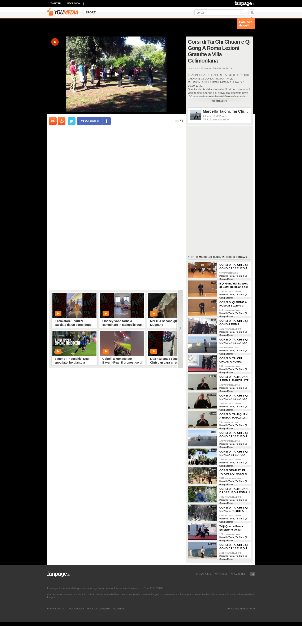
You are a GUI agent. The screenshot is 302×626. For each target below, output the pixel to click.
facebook (73, 3)
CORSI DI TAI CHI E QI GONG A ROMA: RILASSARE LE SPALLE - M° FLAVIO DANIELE (233, 322)
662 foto (221, 116)
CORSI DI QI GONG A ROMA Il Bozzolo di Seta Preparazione (233, 304)
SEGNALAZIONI (204, 574)
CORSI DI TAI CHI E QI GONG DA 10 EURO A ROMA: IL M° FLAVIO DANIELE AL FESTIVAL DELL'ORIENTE (234, 397)
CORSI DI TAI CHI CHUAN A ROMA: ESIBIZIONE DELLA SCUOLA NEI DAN (232, 360)
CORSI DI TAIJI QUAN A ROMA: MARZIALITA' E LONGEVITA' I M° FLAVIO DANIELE (234, 416)
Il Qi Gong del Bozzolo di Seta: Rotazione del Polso (233, 285)
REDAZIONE (119, 609)
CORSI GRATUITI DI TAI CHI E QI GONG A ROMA (233, 472)
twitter (56, 3)
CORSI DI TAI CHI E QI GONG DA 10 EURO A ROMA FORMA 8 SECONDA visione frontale (233, 434)
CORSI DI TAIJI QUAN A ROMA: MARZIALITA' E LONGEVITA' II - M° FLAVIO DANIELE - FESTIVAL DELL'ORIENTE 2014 (234, 378)
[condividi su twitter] (72, 121)
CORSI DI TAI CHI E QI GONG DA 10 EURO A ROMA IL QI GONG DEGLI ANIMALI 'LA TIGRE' (233, 266)
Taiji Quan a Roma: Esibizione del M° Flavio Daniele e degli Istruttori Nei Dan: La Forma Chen (233, 528)
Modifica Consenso (98, 609)
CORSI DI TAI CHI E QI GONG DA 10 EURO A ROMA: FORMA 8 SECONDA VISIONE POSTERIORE (233, 341)
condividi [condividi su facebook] (90, 121)
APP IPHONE (221, 574)
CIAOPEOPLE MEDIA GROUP (240, 609)
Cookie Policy (76, 609)
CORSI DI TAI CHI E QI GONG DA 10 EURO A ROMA (233, 546)
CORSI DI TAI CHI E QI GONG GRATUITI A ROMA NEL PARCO (233, 509)
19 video (208, 116)
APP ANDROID (238, 574)
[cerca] (219, 12)
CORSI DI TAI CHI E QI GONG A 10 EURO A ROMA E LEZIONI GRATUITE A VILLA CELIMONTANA (233, 453)
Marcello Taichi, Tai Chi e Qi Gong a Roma (226, 111)
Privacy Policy (55, 609)
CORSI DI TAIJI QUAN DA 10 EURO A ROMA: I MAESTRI (234, 490)
